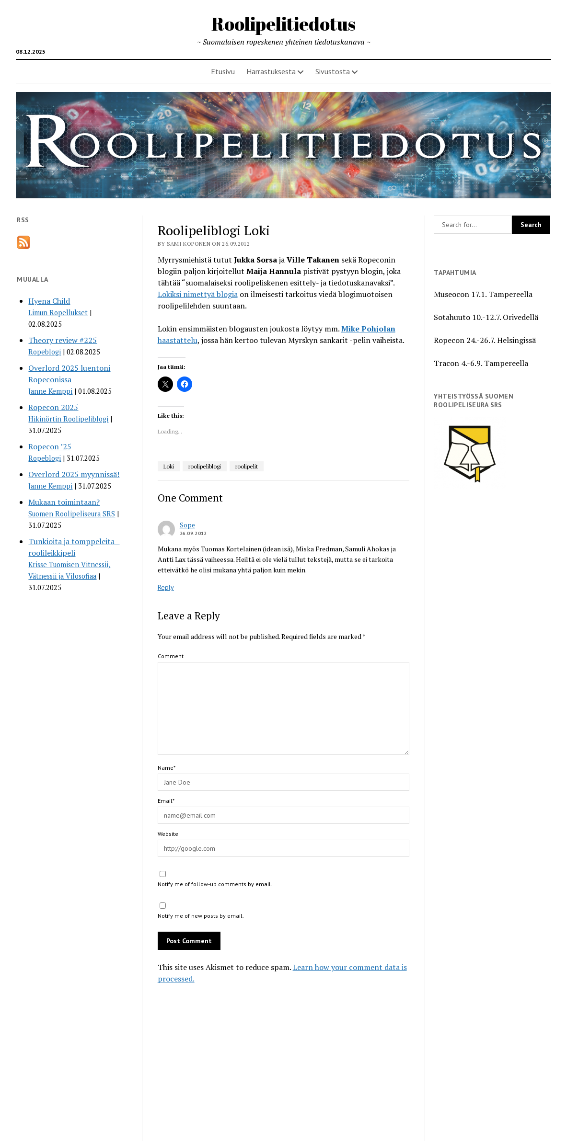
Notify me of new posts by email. (201, 915)
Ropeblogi (44, 351)
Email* (166, 800)
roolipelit (246, 466)
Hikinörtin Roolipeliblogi (68, 418)
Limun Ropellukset (58, 312)
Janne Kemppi (50, 391)
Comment (171, 656)
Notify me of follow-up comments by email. (215, 884)
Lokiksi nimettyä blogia (198, 294)
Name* (166, 767)
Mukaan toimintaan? (64, 502)
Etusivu (223, 71)
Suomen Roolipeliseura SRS (71, 513)
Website (168, 833)
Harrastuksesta (271, 71)
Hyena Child (49, 301)
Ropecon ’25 (49, 446)
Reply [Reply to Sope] (166, 587)
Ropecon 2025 (53, 407)
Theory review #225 (62, 340)
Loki (168, 466)
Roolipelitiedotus (283, 23)
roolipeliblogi (204, 466)
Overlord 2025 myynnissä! (73, 474)
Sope (187, 524)
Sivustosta (332, 71)
